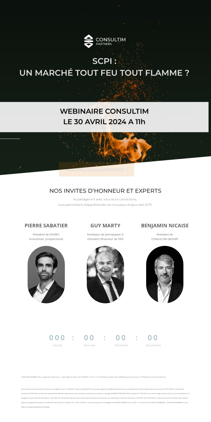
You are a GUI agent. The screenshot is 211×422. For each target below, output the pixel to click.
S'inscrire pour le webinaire (93, 166)
